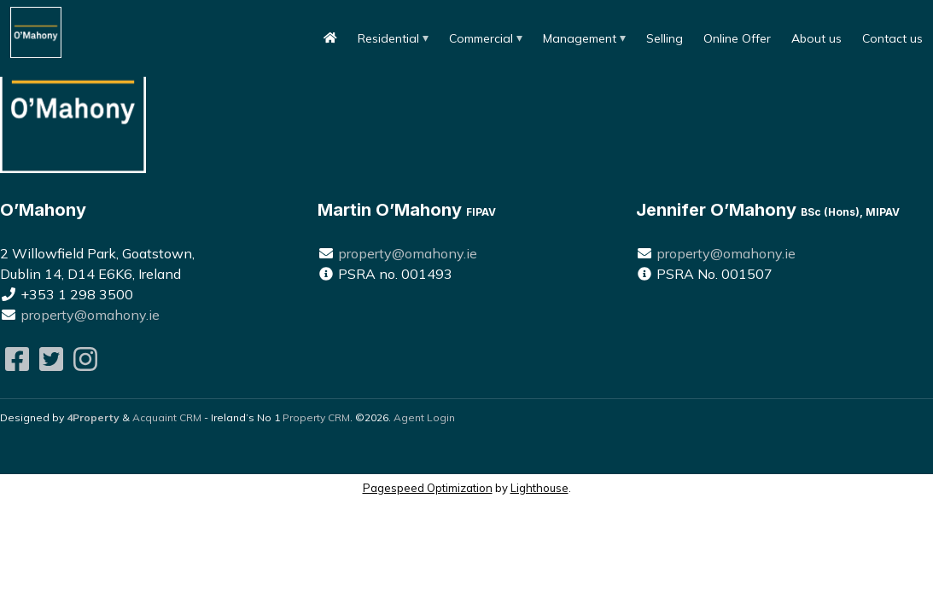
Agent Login (424, 417)
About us (816, 38)
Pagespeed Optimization (428, 488)
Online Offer (737, 38)
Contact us (892, 38)
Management (579, 38)
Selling (664, 38)
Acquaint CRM (166, 417)
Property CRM (316, 417)
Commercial (481, 38)
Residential (388, 38)
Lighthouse (539, 488)
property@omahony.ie (90, 314)
